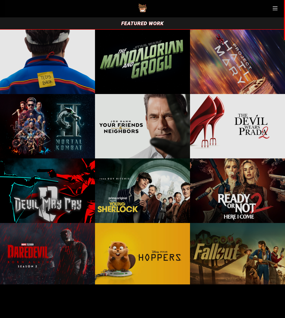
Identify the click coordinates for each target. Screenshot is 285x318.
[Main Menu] (275, 10)
